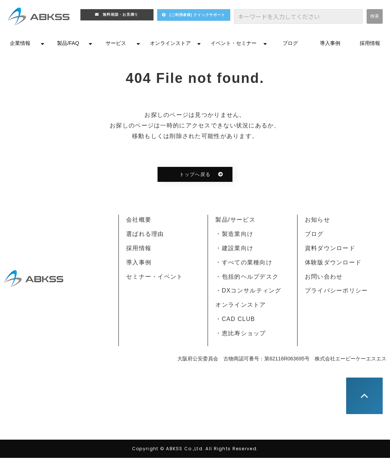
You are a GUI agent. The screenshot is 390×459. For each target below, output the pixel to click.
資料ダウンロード (330, 249)
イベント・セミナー (234, 44)
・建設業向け (234, 249)
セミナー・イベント (154, 278)
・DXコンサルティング (248, 291)
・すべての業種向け (243, 263)
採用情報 (370, 44)
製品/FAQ (68, 44)
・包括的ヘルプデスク (247, 278)
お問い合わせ (324, 278)
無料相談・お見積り (121, 16)
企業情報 (20, 44)
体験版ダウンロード (333, 263)
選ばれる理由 (145, 235)
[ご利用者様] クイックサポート (201, 19)
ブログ (290, 44)
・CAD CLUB (235, 320)
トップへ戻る (194, 175)
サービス (116, 44)
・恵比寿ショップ (240, 334)
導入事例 (330, 44)
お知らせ (317, 221)
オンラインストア (170, 44)
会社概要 (138, 221)
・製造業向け (234, 235)
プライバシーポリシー (336, 291)
